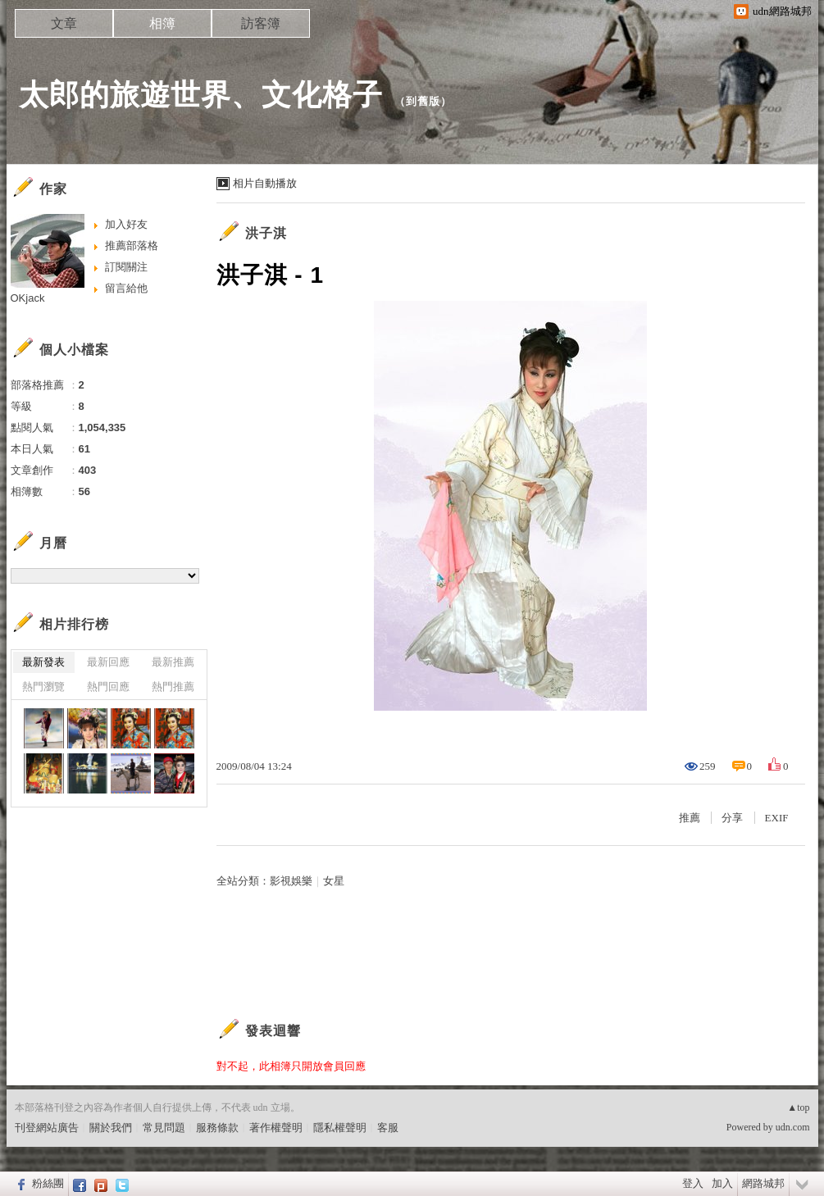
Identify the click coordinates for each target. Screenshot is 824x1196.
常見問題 (164, 1127)
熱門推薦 (173, 686)
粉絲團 (48, 1183)
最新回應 (108, 662)
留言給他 (126, 288)
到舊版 (423, 101)
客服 (387, 1127)
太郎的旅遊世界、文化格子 (201, 94)
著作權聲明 (276, 1127)
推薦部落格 (131, 245)
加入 (722, 1183)
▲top (798, 1107)
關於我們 (110, 1127)
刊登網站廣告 (47, 1127)
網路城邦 (763, 1183)
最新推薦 (173, 662)
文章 (64, 23)
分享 (732, 818)
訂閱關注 (126, 267)
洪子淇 (266, 233)
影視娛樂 (291, 881)
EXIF (777, 818)
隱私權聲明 (339, 1127)
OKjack (28, 298)
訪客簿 (260, 23)
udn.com (793, 1127)
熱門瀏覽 (43, 686)
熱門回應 (108, 686)
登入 (692, 1183)
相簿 (162, 23)
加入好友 (126, 224)
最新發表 (43, 662)
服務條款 (217, 1127)
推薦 (689, 818)
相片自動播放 (265, 183)
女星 (333, 881)
